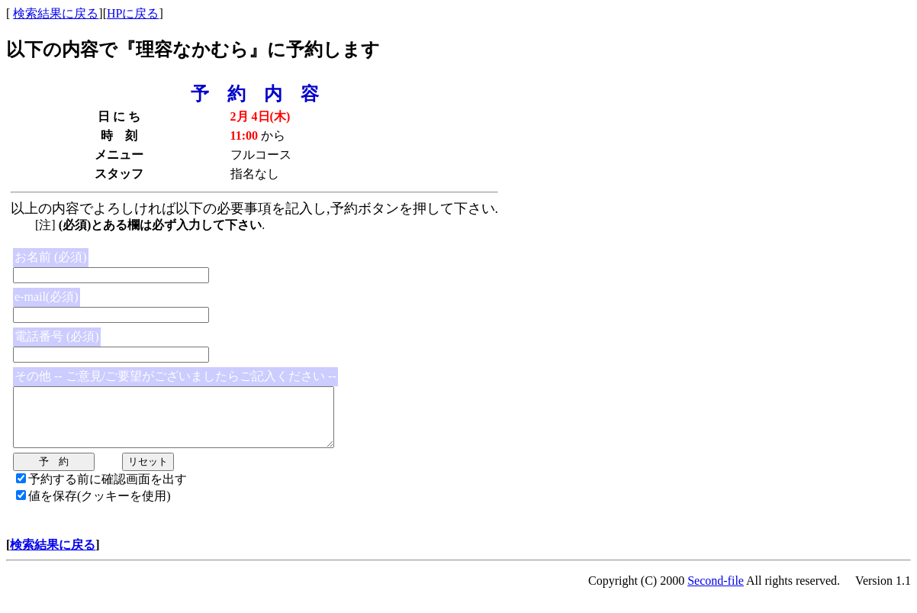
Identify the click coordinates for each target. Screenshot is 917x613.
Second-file (715, 592)
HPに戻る (133, 13)
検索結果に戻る (55, 13)
